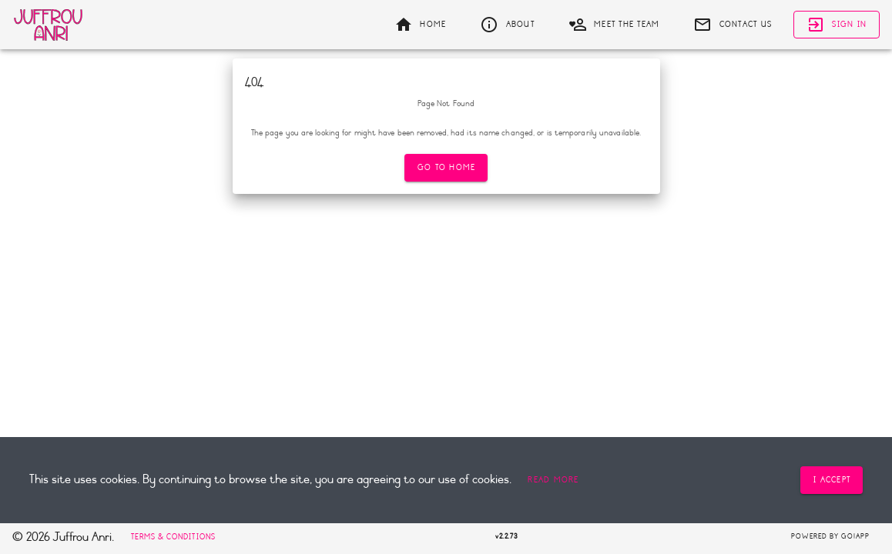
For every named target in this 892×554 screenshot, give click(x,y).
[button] (553, 480)
